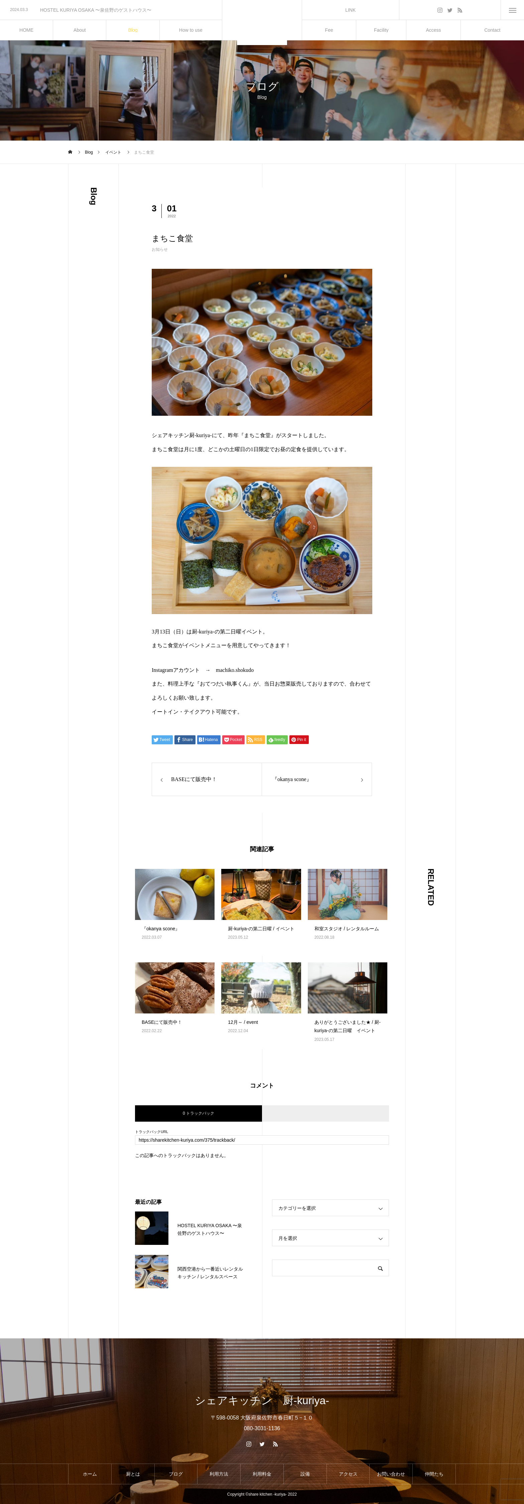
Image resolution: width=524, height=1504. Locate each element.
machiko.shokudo (235, 670)
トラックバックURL (151, 1132)
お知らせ (160, 249)
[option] (111, 10)
